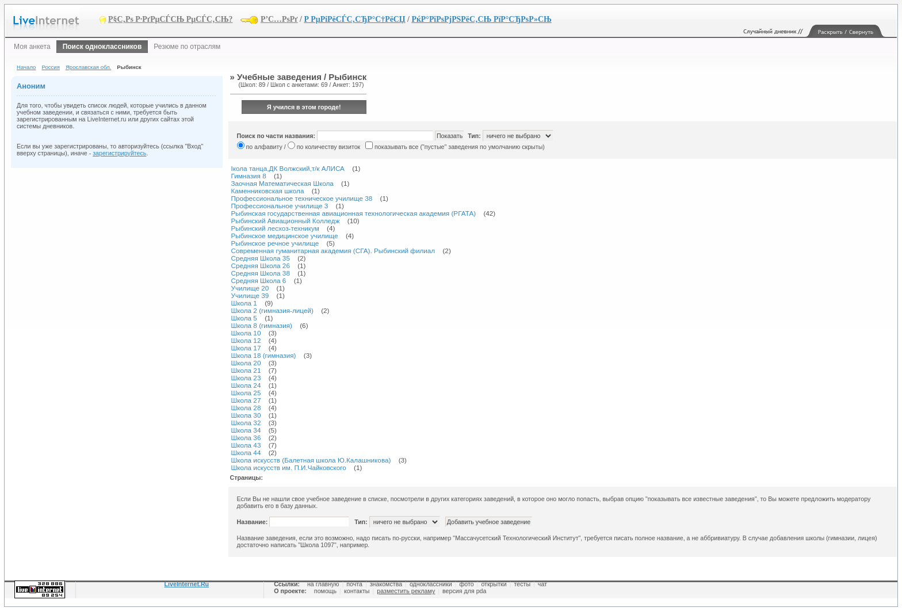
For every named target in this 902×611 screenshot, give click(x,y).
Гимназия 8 (248, 176)
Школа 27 (246, 400)
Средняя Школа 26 (260, 265)
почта (354, 584)
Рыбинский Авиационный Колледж (285, 220)
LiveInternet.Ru (187, 584)
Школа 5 (244, 318)
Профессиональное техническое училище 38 (302, 198)
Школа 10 (246, 333)
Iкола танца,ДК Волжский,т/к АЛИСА (288, 168)
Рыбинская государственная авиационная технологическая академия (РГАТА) (353, 213)
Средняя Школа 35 (260, 258)
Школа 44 (246, 452)
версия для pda (464, 590)
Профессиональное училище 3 (279, 205)
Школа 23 (246, 377)
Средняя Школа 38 (260, 273)
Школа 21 (246, 370)
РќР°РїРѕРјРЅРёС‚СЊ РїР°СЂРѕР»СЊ (481, 19)
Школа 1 (244, 303)
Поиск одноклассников (102, 47)
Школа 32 (246, 422)
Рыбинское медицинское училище (284, 235)
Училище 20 (250, 288)
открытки (493, 584)
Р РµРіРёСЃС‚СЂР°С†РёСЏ (354, 19)
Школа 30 (246, 415)
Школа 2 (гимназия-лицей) (272, 310)
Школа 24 (246, 385)
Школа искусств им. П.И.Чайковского (288, 467)
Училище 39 (250, 295)
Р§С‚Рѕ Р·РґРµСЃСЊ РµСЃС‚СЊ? (170, 19)
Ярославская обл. (88, 67)
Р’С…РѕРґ (279, 19)
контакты (357, 590)
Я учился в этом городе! (304, 107)
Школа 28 (246, 407)
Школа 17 (246, 348)
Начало (26, 67)
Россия (50, 67)
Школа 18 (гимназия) (263, 355)
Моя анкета (32, 47)
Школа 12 (246, 340)
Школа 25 (246, 392)
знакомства (386, 584)
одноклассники (431, 584)
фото (466, 584)
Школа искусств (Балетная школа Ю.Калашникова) (311, 460)
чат (542, 584)
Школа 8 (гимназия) (261, 325)
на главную (323, 584)
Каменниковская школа (267, 190)
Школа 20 (246, 362)
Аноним (31, 86)
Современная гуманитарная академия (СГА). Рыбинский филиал (333, 250)
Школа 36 (246, 437)
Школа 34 (246, 430)
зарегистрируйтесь (119, 153)
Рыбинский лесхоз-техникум (275, 228)
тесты (522, 584)
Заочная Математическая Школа (282, 183)
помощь (325, 590)
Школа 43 (246, 445)
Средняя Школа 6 (258, 280)
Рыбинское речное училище (275, 243)
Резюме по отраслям (187, 47)
